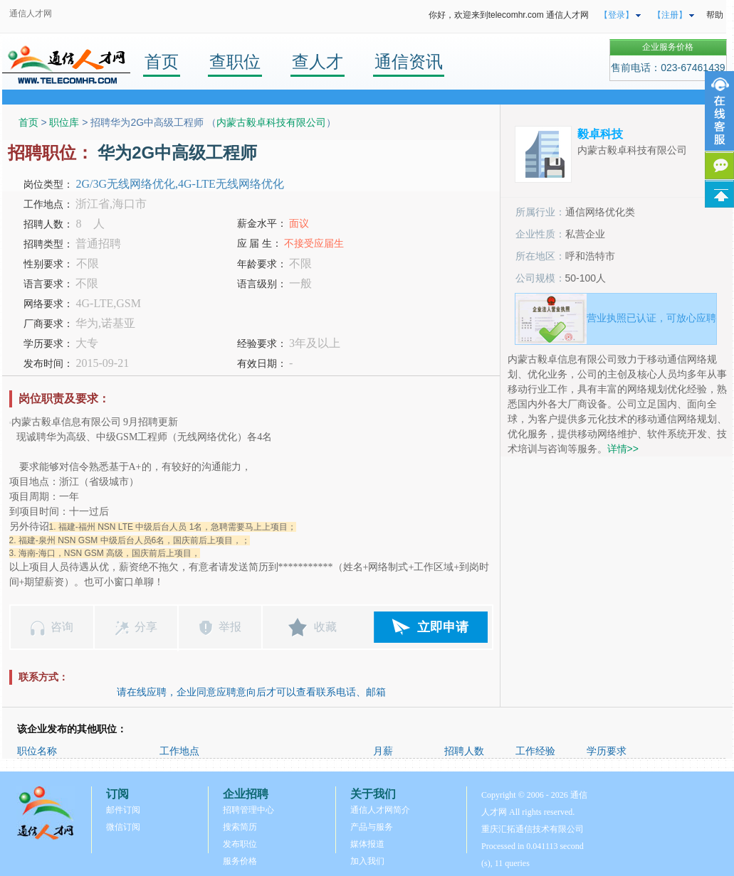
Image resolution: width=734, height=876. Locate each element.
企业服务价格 (667, 47)
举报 (230, 627)
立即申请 (442, 627)
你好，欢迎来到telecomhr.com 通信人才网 (509, 15)
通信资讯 (408, 61)
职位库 (64, 122)
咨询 (62, 627)
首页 (162, 61)
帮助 (714, 15)
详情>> (623, 448)
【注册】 (670, 15)
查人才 (317, 61)
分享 (146, 627)
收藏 (325, 627)
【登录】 (616, 15)
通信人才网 (30, 13)
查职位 (235, 61)
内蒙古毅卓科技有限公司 (271, 122)
